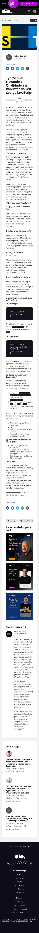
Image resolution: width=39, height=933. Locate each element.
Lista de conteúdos (10, 20)
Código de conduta (13, 490)
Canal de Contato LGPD (19, 910)
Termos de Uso (19, 903)
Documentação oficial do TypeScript (19, 444)
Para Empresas (19, 887)
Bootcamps (20, 876)
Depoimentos (19, 890)
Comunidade (19, 883)
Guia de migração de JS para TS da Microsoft (21, 455)
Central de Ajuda (19, 899)
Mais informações (19, 844)
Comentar (30, 518)
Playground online (17, 447)
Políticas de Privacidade (19, 907)
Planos (19, 872)
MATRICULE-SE (29, 4)
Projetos (19, 879)
